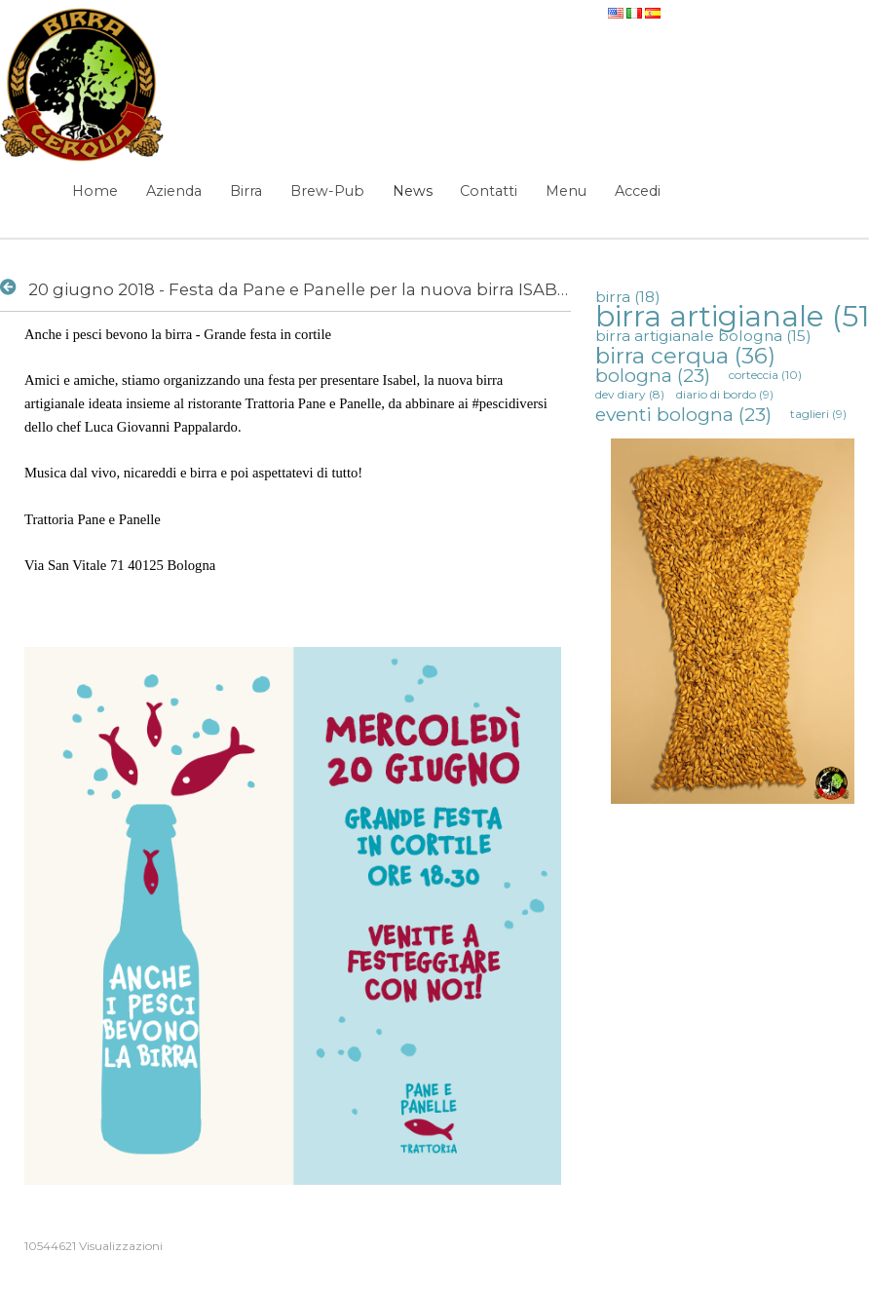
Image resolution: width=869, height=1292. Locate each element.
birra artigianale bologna (703, 335)
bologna (652, 375)
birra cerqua (685, 355)
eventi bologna (683, 414)
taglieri (818, 413)
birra (628, 296)
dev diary (629, 394)
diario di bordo (725, 394)
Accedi (638, 191)
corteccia (765, 374)
